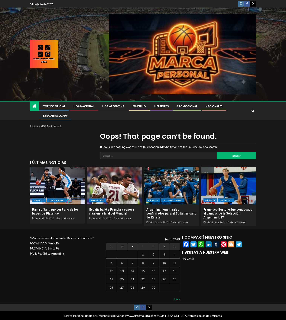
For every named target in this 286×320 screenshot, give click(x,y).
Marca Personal (66, 218)
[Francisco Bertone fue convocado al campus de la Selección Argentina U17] (228, 185)
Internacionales (172, 200)
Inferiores (161, 106)
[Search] (252, 111)
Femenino (139, 106)
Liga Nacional (83, 106)
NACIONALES (214, 106)
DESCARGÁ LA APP (55, 116)
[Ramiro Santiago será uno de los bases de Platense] (57, 185)
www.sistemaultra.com (141, 315)
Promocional (187, 106)
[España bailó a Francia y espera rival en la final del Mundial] (114, 185)
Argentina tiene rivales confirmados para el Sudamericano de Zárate (171, 213)
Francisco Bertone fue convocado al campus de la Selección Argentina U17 (227, 213)
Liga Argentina (113, 106)
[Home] (34, 106)
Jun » (177, 299)
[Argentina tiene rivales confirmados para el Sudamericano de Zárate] (171, 185)
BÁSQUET (39, 200)
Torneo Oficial (54, 106)
